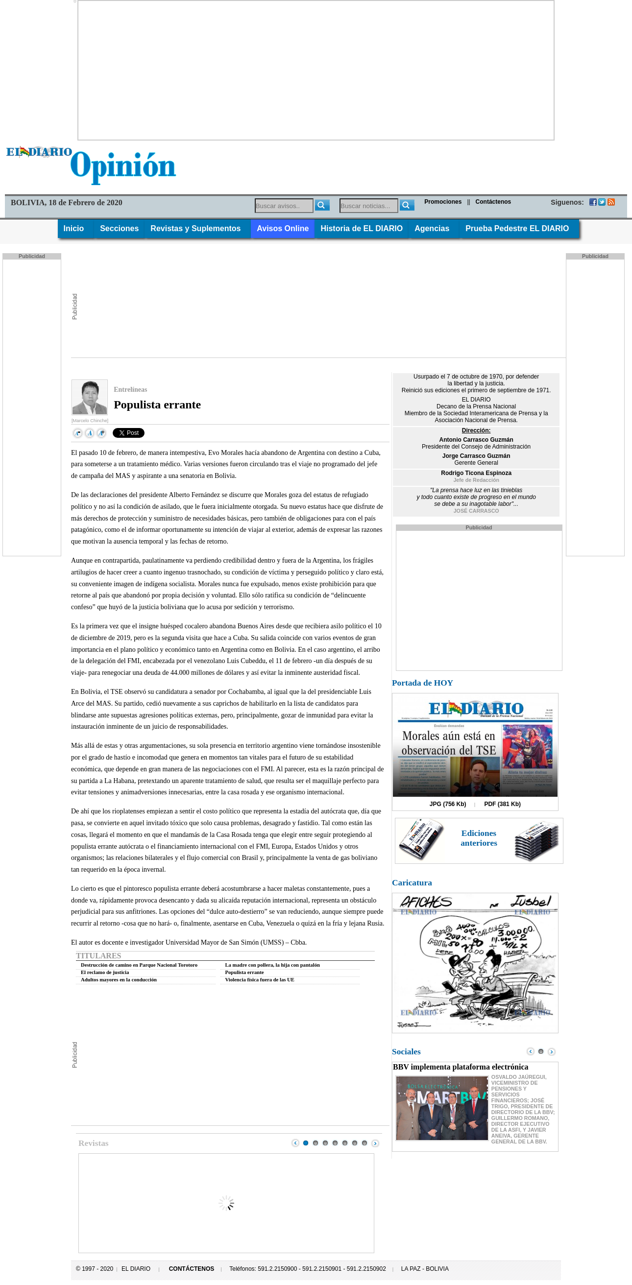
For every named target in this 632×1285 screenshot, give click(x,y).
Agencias (434, 228)
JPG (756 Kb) (448, 804)
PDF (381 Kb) (502, 804)
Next (375, 1143)
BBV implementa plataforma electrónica (461, 1067)
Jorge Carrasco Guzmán (476, 455)
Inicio (76, 228)
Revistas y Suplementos (197, 228)
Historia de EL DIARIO (361, 228)
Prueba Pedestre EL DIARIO (519, 228)
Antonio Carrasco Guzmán (476, 439)
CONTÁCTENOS (192, 1268)
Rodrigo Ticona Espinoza (476, 473)
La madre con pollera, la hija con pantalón (272, 965)
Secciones (119, 228)
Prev (295, 1143)
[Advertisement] (316, 69)
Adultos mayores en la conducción (119, 979)
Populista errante (244, 972)
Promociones (443, 201)
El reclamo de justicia (105, 972)
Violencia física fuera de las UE (259, 979)
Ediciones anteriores (479, 838)
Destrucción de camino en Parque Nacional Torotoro (139, 965)
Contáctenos (493, 201)
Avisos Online (283, 228)
